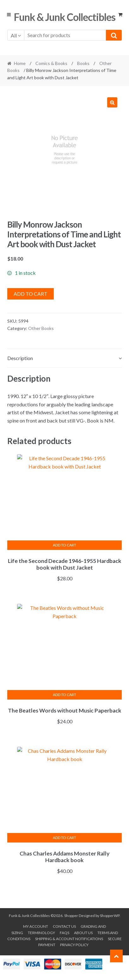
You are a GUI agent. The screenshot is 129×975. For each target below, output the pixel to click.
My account (35, 926)
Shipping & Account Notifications (69, 938)
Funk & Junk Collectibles (64, 17)
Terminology (41, 932)
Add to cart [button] (64, 545)
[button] (112, 102)
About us (83, 932)
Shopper (71, 915)
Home (20, 63)
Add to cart (30, 294)
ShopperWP (110, 915)
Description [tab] (20, 358)
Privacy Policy (74, 944)
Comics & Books (51, 63)
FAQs (64, 932)
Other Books (41, 328)
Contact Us (64, 926)
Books (83, 63)
